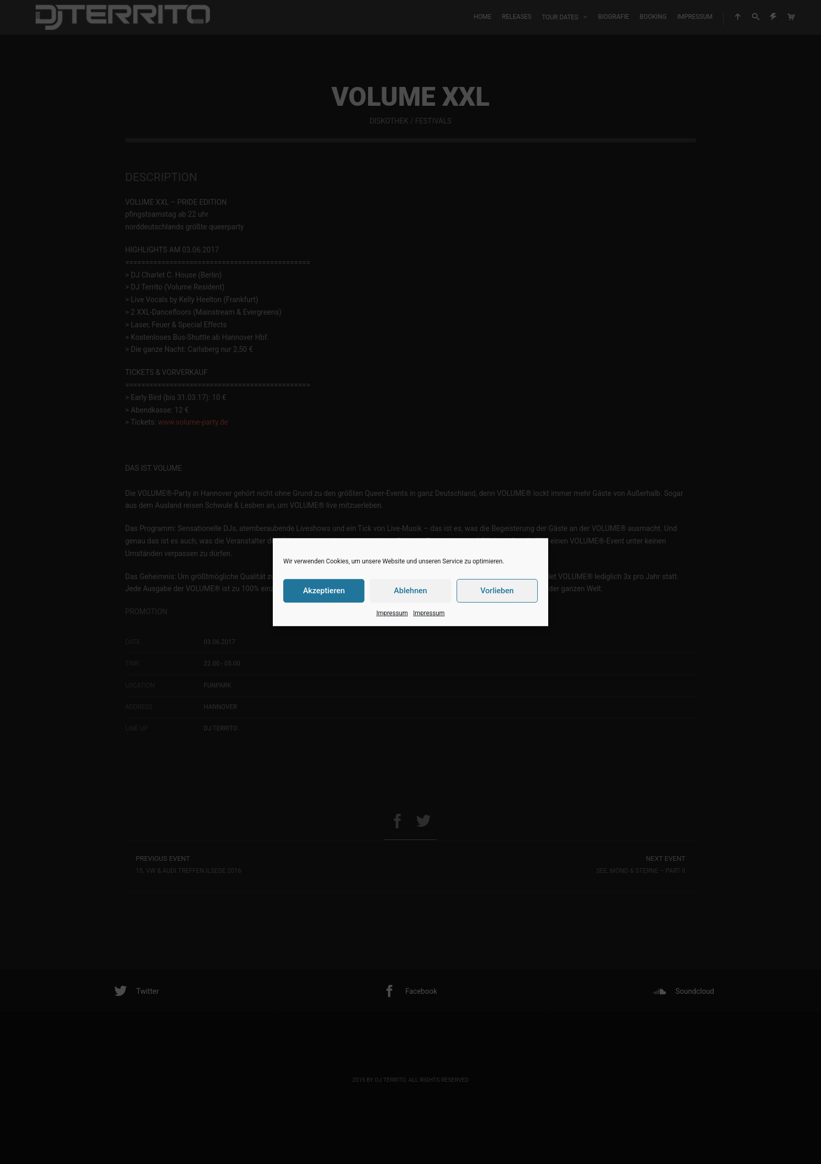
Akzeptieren (324, 590)
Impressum (392, 612)
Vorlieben (497, 590)
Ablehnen (410, 590)
